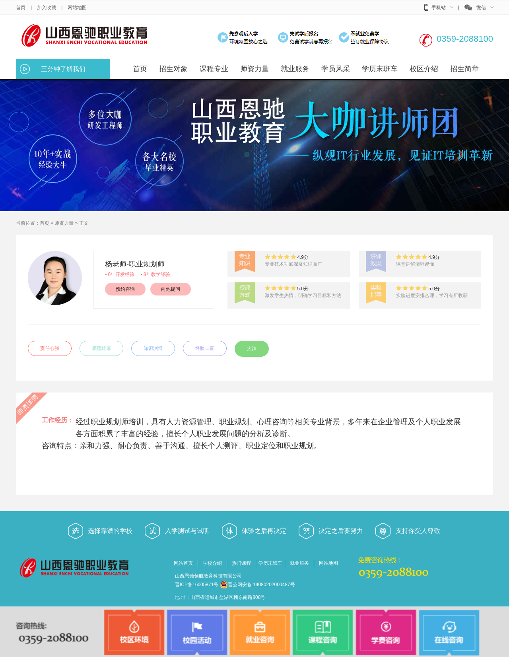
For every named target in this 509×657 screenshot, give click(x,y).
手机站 (438, 7)
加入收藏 (46, 7)
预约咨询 (125, 289)
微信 (481, 7)
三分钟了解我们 (63, 69)
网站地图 (77, 7)
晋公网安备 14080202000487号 (257, 585)
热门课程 (241, 563)
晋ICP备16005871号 (196, 584)
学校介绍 (212, 563)
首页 (20, 7)
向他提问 (170, 289)
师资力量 (64, 223)
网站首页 (183, 563)
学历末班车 (270, 563)
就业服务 (299, 563)
